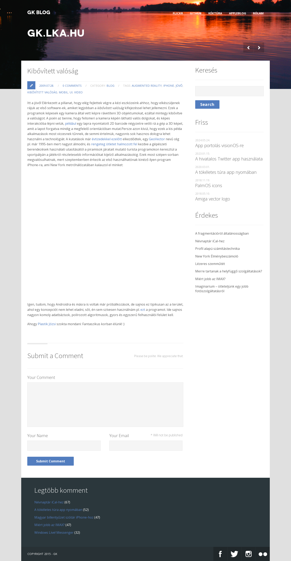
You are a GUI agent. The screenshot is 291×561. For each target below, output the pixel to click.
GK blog (38, 12)
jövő (179, 86)
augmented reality (147, 86)
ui (71, 92)
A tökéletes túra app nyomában (226, 172)
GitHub (195, 13)
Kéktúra (215, 13)
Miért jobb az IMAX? (210, 279)
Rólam (258, 13)
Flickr (178, 13)
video (78, 92)
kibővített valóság (42, 92)
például (70, 123)
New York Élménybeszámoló (216, 256)
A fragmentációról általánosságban (222, 233)
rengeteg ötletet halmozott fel (114, 144)
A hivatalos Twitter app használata (229, 159)
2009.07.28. (46, 86)
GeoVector (157, 139)
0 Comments (72, 86)
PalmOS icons (208, 185)
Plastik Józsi (47, 324)
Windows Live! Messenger (54, 532)
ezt (142, 309)
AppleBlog (237, 13)
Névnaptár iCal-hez (210, 241)
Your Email (146, 435)
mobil (63, 92)
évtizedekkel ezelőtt (107, 139)
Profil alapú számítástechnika (217, 248)
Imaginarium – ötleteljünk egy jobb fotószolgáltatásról (221, 288)
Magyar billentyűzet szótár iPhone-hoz (64, 517)
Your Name (37, 435)
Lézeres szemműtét (210, 264)
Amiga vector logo (212, 199)
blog (110, 86)
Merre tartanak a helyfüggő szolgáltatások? (228, 271)
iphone (168, 86)
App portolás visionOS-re (219, 145)
